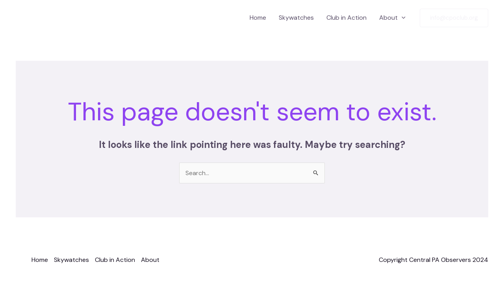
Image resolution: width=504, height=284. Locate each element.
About (392, 18)
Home (258, 17)
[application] (402, 18)
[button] (454, 18)
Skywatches (296, 17)
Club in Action (346, 17)
